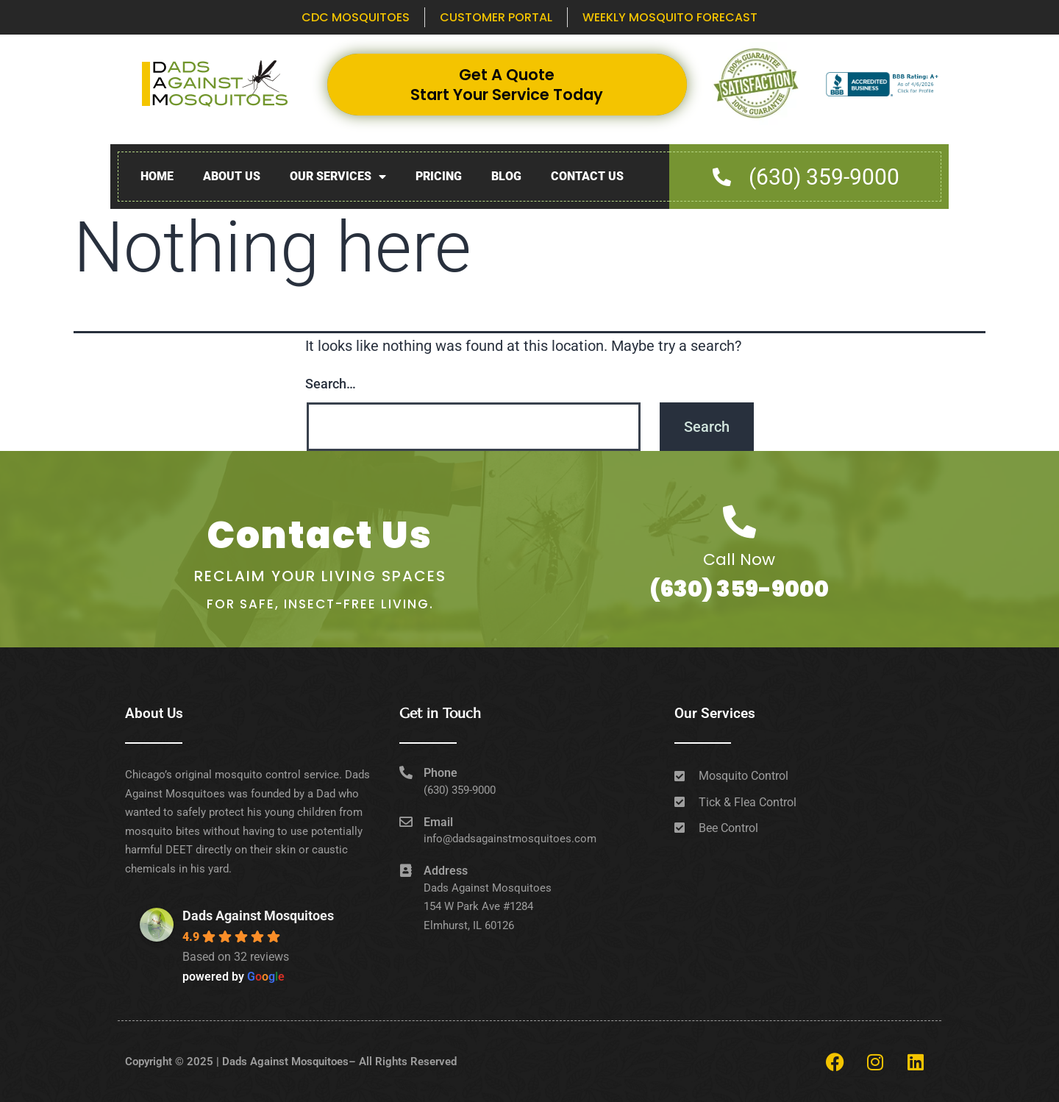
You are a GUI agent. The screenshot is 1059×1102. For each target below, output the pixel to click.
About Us (231, 176)
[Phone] (406, 772)
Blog (506, 176)
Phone (440, 773)
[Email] (406, 821)
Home (157, 176)
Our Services (338, 177)
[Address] (406, 870)
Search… (330, 383)
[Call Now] (739, 521)
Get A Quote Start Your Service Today (506, 84)
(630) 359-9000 (739, 589)
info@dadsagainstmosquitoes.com (510, 838)
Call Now (739, 559)
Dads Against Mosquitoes (258, 915)
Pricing (439, 176)
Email (438, 822)
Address (446, 871)
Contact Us (587, 176)
